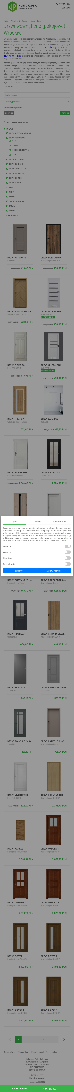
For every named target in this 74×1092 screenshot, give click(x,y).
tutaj (64, 540)
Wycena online (19, 1089)
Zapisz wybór (20, 570)
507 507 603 (49, 1089)
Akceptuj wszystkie (54, 570)
